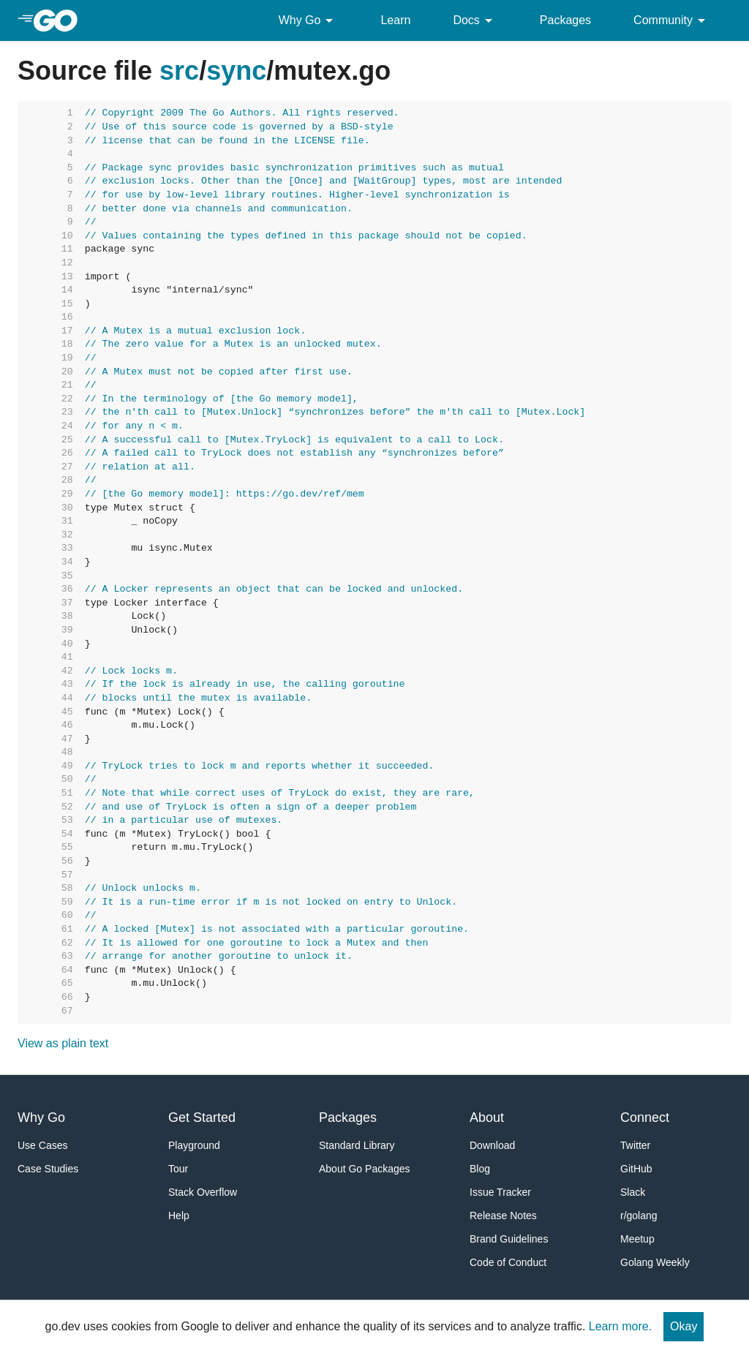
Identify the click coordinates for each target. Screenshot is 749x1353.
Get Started (202, 1117)
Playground (194, 1145)
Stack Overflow (202, 1192)
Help (178, 1215)
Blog (480, 1169)
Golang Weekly (655, 1262)
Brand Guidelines (509, 1239)
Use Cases (42, 1145)
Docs (475, 20)
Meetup (637, 1239)
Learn (395, 20)
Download (492, 1145)
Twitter (635, 1145)
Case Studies (48, 1169)
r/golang (639, 1215)
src (179, 71)
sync (236, 71)
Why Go (309, 20)
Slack (632, 1192)
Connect (644, 1117)
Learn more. (620, 1326)
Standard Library (357, 1145)
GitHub (636, 1169)
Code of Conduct (508, 1262)
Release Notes (503, 1215)
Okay (683, 1326)
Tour (178, 1169)
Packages (565, 20)
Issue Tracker (500, 1192)
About (487, 1117)
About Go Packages (364, 1169)
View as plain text (63, 1043)
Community (671, 20)
